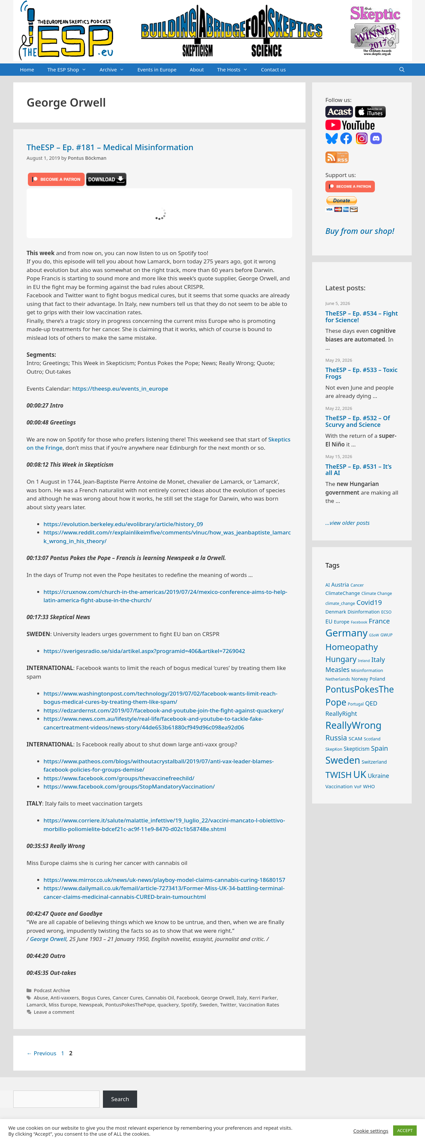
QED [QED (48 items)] (371, 703)
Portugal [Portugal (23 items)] (356, 704)
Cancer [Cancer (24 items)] (357, 585)
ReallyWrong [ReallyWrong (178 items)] (353, 724)
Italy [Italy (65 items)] (378, 659)
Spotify (189, 1004)
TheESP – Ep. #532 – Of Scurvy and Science (357, 421)
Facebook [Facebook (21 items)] (359, 621)
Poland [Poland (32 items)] (377, 678)
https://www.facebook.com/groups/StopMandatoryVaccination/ (129, 786)
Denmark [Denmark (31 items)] (335, 612)
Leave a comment (54, 1012)
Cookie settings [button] (370, 1131)
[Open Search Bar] (402, 69)
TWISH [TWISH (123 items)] (338, 774)
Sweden (208, 1004)
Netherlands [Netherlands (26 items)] (337, 679)
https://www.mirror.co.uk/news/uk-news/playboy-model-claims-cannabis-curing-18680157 (164, 880)
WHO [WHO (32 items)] (369, 786)
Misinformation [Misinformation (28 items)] (367, 670)
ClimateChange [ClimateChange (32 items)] (342, 593)
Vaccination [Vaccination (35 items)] (339, 786)
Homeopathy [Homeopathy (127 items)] (351, 647)
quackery (167, 1004)
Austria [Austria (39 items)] (340, 584)
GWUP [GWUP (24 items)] (387, 635)
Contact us (273, 69)
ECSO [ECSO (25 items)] (386, 612)
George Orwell (48, 939)
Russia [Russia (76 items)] (336, 737)
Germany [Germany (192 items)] (346, 632)
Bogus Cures (95, 998)
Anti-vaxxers (64, 998)
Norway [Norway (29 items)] (360, 679)
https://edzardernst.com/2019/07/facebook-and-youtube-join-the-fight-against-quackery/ (163, 710)
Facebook (188, 998)
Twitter (228, 1004)
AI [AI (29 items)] (327, 585)
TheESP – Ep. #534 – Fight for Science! (361, 316)
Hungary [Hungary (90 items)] (341, 659)
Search (120, 1099)
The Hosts (235, 69)
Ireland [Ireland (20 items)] (364, 660)
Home (27, 69)
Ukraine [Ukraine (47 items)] (378, 776)
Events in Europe (157, 69)
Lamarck (36, 1004)
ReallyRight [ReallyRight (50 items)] (341, 713)
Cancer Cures (128, 998)
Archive (115, 69)
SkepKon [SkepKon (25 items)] (333, 749)
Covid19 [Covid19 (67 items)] (369, 602)
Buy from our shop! (359, 230)
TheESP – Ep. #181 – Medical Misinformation (110, 147)
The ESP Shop (70, 69)
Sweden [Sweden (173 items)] (342, 760)
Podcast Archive (52, 990)
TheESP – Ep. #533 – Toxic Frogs (361, 373)
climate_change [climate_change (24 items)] (340, 603)
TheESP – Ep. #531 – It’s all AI (358, 469)
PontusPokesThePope (130, 1004)
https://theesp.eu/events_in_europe (120, 388)
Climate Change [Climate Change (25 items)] (377, 593)
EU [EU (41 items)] (328, 621)
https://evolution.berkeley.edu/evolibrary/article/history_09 (123, 524)
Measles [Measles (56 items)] (337, 669)
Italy (242, 998)
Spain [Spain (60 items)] (379, 748)
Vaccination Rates (259, 1004)
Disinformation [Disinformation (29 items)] (364, 612)
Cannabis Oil (159, 998)
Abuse (41, 998)
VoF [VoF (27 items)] (358, 787)
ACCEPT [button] (405, 1130)
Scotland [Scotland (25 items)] (372, 739)
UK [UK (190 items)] (359, 774)
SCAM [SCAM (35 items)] (356, 738)
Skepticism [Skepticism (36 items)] (357, 748)
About (197, 69)
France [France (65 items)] (379, 620)
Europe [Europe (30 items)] (342, 622)
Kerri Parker (263, 998)
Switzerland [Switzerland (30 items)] (374, 762)
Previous (41, 1053)
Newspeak (91, 1004)
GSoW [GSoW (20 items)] (374, 635)
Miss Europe (63, 1004)
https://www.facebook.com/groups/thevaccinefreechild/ (118, 778)
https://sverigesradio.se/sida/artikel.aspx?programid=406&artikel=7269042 (144, 651)
